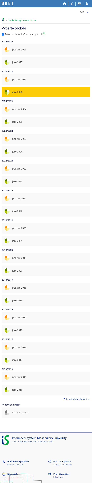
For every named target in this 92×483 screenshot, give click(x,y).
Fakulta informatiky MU (43, 442)
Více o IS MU (17, 442)
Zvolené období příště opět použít (24, 34)
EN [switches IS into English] (79, 3)
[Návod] (44, 34)
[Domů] (64, 4)
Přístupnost (58, 477)
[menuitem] (84, 11)
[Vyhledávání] (72, 4)
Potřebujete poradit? (18, 461)
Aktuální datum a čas (62, 465)
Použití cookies (61, 474)
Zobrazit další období (77, 399)
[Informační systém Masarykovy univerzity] (7, 3)
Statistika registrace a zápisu (22, 20)
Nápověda (12, 474)
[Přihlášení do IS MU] (86, 4)
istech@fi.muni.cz (15, 465)
